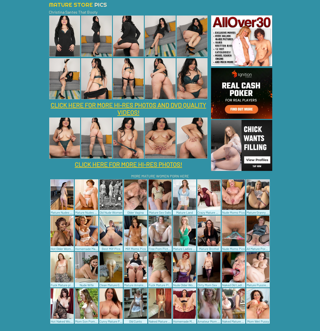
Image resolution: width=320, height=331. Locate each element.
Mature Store (78, 4)
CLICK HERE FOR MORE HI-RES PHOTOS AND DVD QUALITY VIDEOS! (128, 108)
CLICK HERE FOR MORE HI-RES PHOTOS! (128, 164)
